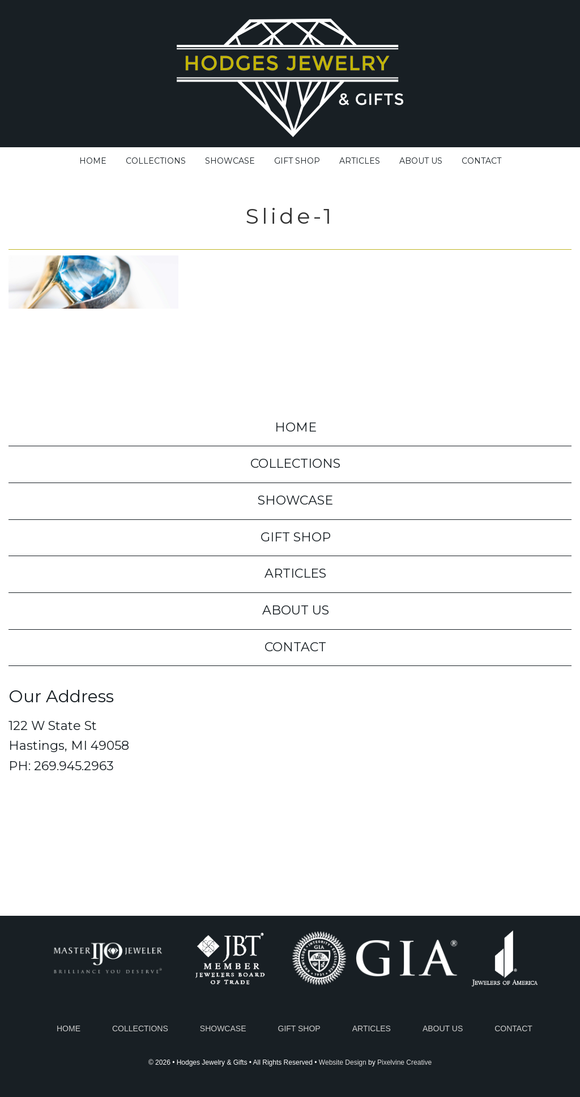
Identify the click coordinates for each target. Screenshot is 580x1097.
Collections (140, 1028)
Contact (513, 1028)
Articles (371, 1028)
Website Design (342, 1062)
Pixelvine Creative (404, 1062)
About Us (443, 1028)
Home (68, 1028)
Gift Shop (299, 1028)
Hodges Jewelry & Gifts (290, 75)
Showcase (223, 1028)
